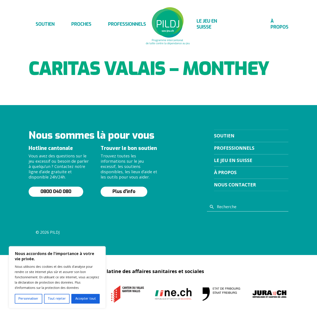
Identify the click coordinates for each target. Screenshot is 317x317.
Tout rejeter (57, 299)
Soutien (45, 24)
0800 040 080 (56, 191)
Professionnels (127, 24)
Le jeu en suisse (207, 24)
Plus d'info (123, 191)
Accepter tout (85, 299)
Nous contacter (235, 185)
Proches (81, 24)
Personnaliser (28, 299)
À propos (279, 24)
